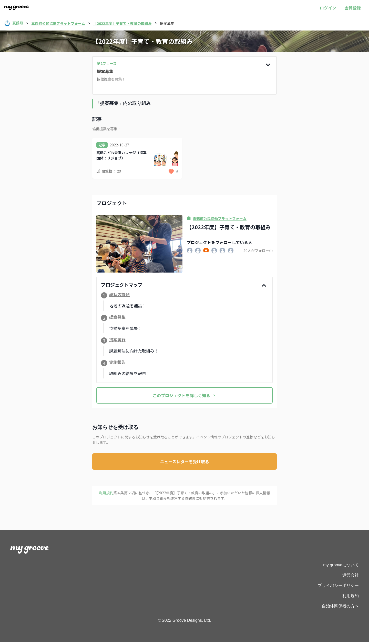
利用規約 (350, 596)
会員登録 (352, 8)
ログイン (328, 8)
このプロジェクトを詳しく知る (184, 395)
